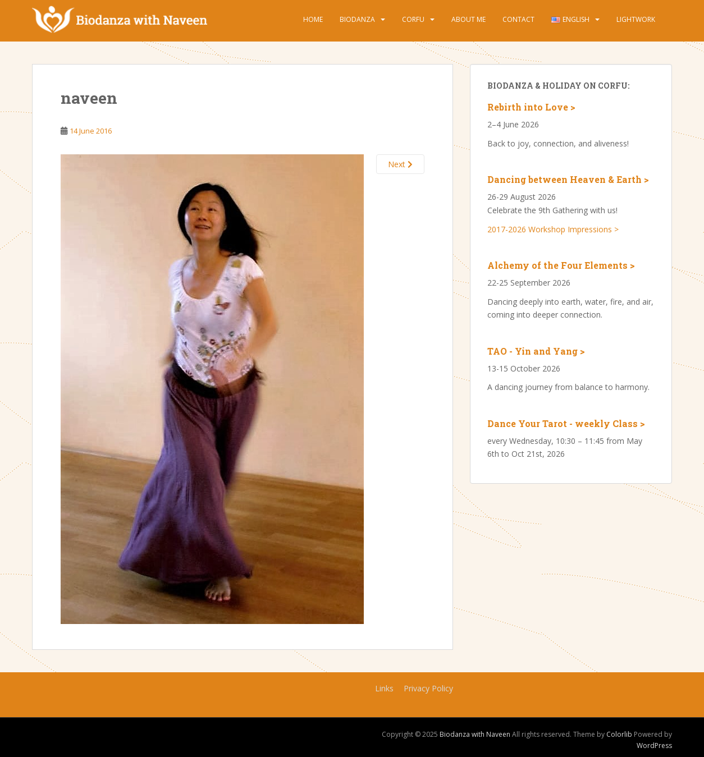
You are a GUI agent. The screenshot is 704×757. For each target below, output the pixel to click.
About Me (468, 19)
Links (384, 688)
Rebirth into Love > (531, 107)
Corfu (413, 19)
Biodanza (357, 19)
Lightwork (635, 19)
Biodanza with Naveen (475, 734)
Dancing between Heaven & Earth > (568, 179)
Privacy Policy (428, 688)
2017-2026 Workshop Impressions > (553, 229)
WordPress (654, 745)
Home (313, 19)
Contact (518, 19)
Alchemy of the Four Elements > (561, 265)
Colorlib (619, 734)
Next (400, 164)
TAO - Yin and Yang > (536, 351)
